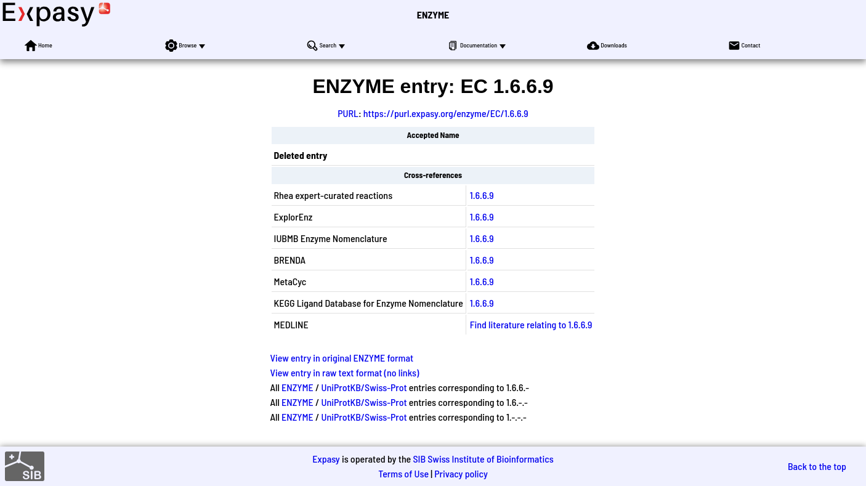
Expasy (325, 458)
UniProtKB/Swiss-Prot (364, 387)
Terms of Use (403, 473)
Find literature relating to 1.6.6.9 (531, 324)
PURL (348, 113)
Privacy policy (461, 473)
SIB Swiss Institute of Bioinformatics (483, 458)
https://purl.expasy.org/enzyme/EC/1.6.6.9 (445, 113)
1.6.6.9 (482, 195)
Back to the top (817, 466)
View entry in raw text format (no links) (344, 372)
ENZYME (433, 14)
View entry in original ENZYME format (342, 357)
